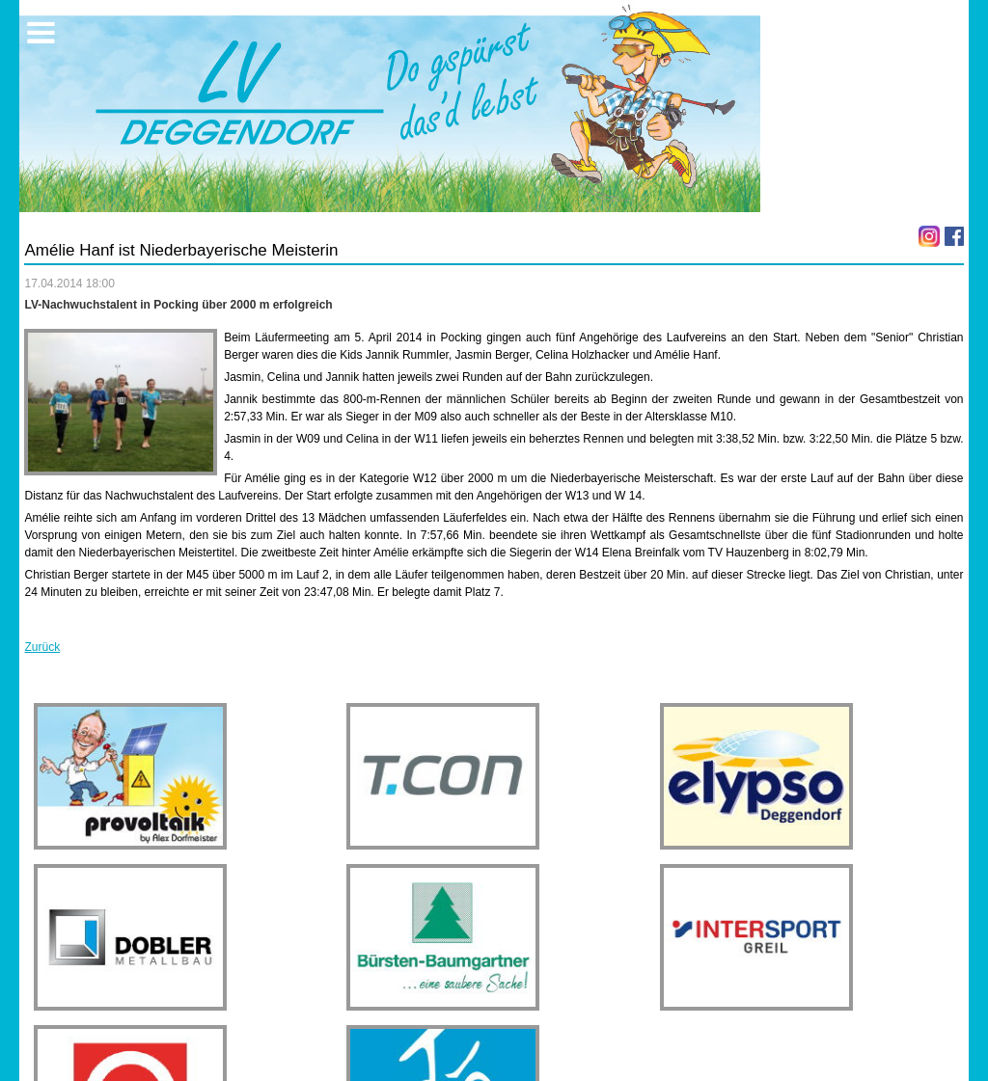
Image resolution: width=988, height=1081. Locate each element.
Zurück (42, 647)
